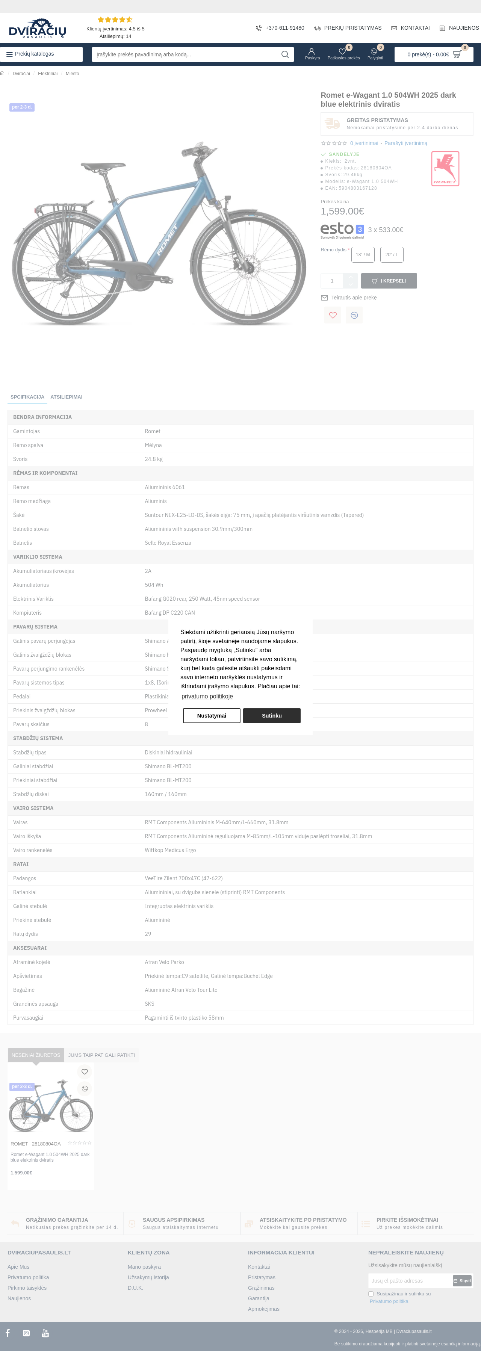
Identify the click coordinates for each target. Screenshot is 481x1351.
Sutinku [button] (272, 716)
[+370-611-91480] (277, 28)
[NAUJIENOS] (456, 28)
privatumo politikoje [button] (207, 696)
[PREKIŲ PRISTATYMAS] (345, 28)
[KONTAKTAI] (408, 28)
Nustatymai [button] (212, 716)
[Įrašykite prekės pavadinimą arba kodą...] (285, 54)
